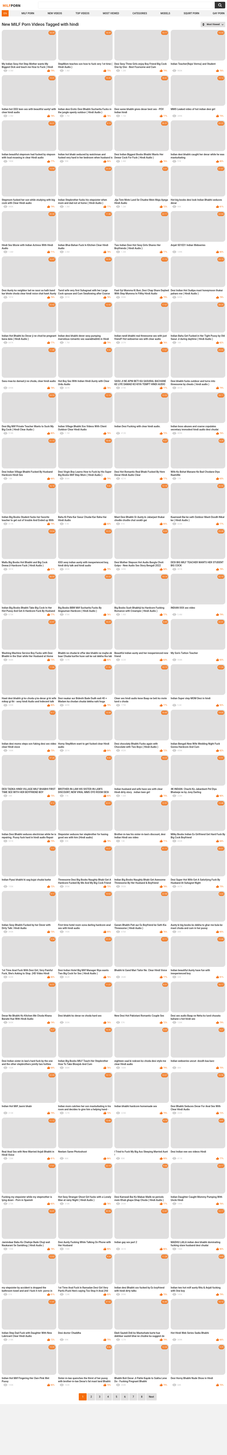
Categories (140, 13)
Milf (12, 5)
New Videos (55, 13)
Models (165, 13)
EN (5, 13)
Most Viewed (111, 13)
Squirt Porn (191, 13)
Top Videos (82, 13)
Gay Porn (219, 13)
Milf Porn (27, 13)
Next (151, 1396)
